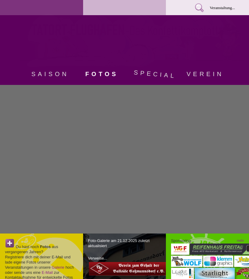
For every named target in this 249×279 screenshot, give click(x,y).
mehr (240, 240)
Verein (205, 74)
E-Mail (47, 272)
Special (153, 74)
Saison (50, 74)
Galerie (58, 267)
